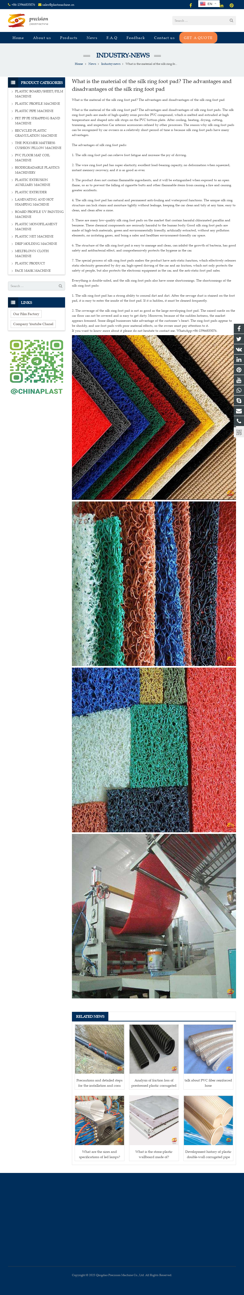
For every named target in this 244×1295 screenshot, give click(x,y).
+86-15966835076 (23, 5)
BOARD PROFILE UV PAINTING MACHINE (39, 214)
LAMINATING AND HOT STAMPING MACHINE (34, 202)
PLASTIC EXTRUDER (31, 192)
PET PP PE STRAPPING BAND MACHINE (37, 120)
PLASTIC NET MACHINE (34, 236)
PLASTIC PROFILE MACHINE (37, 104)
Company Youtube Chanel (33, 324)
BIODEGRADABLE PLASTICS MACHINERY (37, 170)
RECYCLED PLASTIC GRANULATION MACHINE (36, 133)
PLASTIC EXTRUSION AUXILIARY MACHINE (32, 182)
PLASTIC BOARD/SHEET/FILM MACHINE (39, 93)
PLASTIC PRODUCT (30, 263)
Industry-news (122, 55)
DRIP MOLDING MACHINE (36, 244)
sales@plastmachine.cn (58, 5)
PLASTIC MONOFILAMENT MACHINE (36, 226)
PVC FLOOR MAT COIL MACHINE (32, 157)
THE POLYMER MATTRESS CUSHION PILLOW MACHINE (38, 145)
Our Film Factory (26, 314)
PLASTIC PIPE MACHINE (34, 111)
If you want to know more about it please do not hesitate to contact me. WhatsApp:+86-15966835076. (144, 331)
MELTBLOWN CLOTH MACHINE (32, 253)
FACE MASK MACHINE (33, 271)
